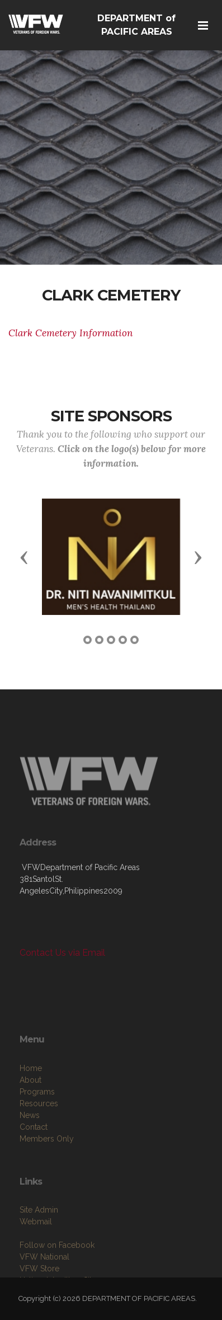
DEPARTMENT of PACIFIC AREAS (136, 25)
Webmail (36, 1253)
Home (31, 1102)
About (30, 1114)
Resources (39, 1138)
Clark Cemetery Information (70, 333)
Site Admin (39, 1241)
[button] (24, 556)
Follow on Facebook (57, 1276)
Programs (37, 1126)
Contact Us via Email (62, 952)
